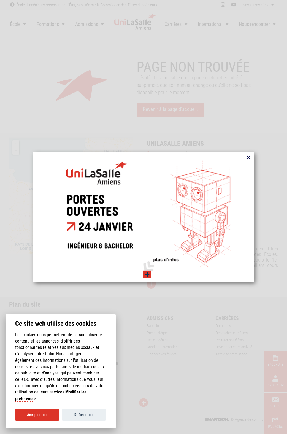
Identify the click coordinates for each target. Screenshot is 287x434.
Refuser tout (84, 415)
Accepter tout (37, 415)
